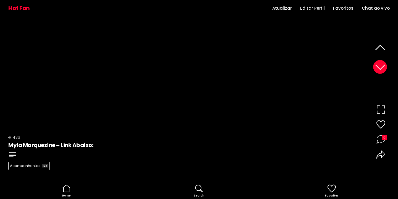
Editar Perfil (312, 8)
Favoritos (343, 8)
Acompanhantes (29, 165)
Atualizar (282, 8)
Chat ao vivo (376, 8)
